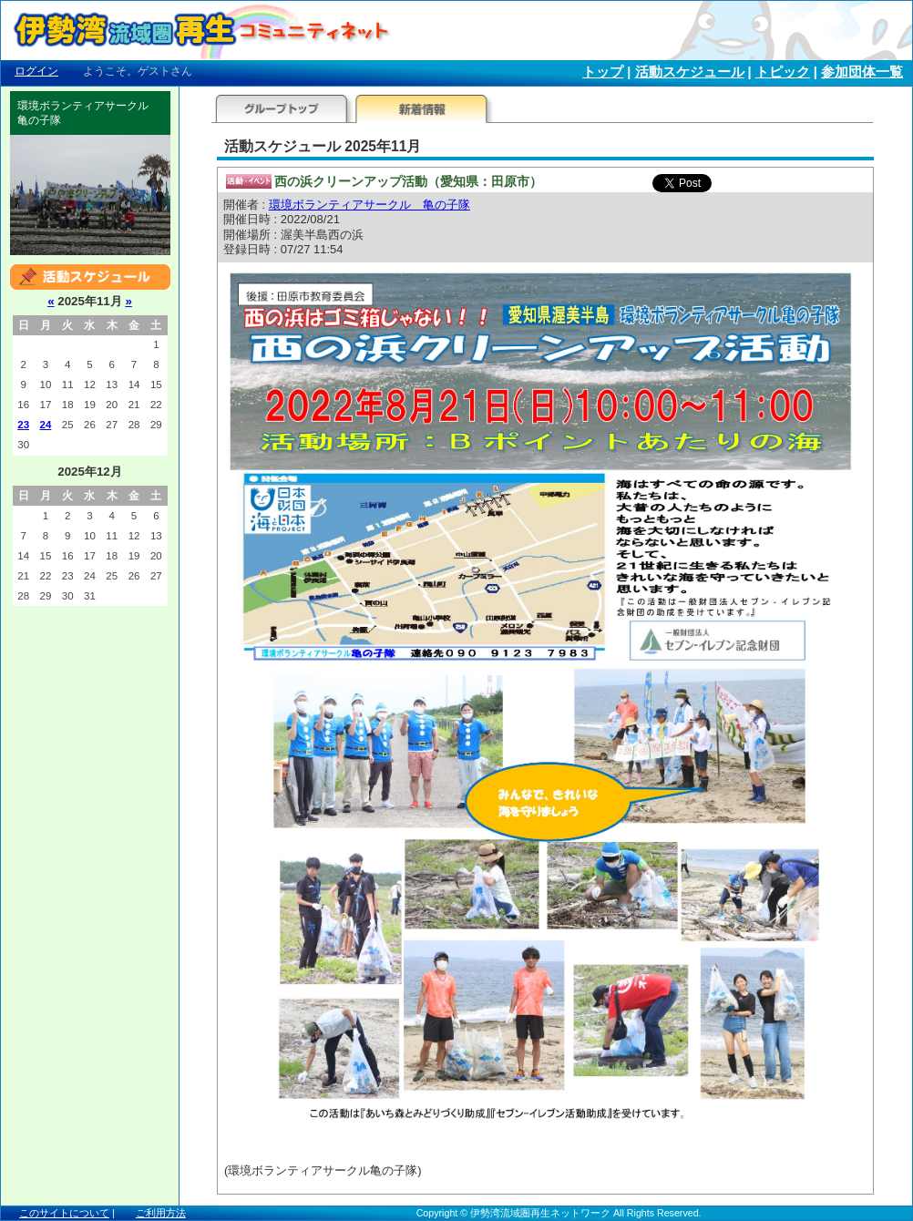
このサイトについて (64, 1212)
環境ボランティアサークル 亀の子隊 (369, 204)
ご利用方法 (161, 1212)
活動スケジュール (689, 72)
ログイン (36, 71)
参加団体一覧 (862, 72)
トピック (782, 72)
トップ (602, 72)
